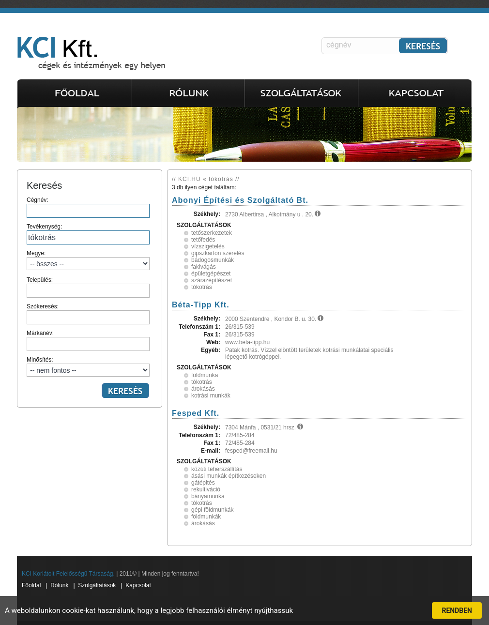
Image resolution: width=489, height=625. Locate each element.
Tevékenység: (88, 233)
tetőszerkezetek (211, 232)
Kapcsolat (138, 585)
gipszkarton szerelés (217, 253)
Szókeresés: (88, 313)
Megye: (88, 260)
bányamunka (208, 496)
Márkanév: (88, 340)
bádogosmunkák (212, 260)
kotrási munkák (210, 395)
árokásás (203, 388)
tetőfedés (203, 239)
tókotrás (201, 287)
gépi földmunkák (212, 509)
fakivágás (203, 266)
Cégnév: (88, 207)
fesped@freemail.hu (251, 450)
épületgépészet (210, 273)
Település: (88, 287)
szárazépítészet (211, 280)
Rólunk (59, 585)
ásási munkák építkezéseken (228, 476)
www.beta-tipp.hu (247, 342)
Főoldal (31, 585)
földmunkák (206, 516)
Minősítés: (88, 366)
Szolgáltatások (97, 585)
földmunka (204, 375)
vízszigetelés (208, 246)
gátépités (203, 482)
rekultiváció (205, 489)
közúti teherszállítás (216, 469)
